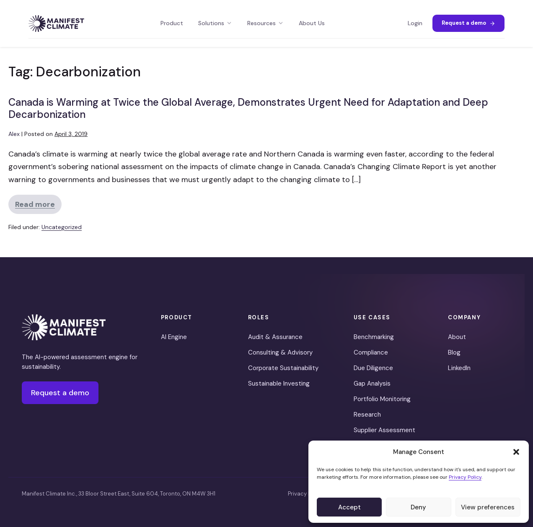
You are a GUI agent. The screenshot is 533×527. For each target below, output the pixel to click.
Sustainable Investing (279, 383)
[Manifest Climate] (64, 327)
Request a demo (468, 22)
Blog (454, 352)
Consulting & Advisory (280, 352)
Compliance (371, 352)
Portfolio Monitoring (382, 399)
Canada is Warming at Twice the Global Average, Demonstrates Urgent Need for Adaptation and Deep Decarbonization (248, 108)
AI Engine (174, 337)
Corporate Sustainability (283, 368)
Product (171, 23)
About (457, 337)
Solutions (215, 23)
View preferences (488, 507)
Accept (349, 507)
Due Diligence (373, 368)
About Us (312, 23)
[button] (516, 452)
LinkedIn (459, 368)
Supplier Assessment (384, 430)
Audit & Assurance (275, 337)
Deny (418, 507)
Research (367, 414)
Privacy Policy (465, 477)
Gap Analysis (372, 383)
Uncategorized (61, 227)
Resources (265, 23)
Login (415, 23)
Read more (38, 206)
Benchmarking (374, 337)
